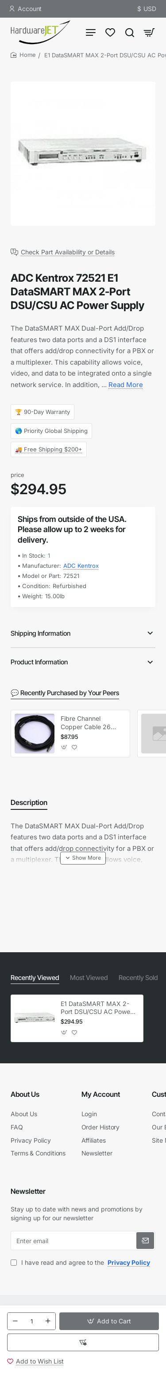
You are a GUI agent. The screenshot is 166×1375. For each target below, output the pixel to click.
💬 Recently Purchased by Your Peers (65, 693)
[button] (109, 1321)
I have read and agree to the (81, 1262)
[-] (15, 1321)
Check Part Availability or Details (68, 252)
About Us (25, 1094)
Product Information (39, 662)
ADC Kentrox (81, 565)
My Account (100, 1094)
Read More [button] (125, 384)
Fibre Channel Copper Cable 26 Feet (86, 723)
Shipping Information (40, 633)
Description (29, 802)
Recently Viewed (35, 977)
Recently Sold (138, 977)
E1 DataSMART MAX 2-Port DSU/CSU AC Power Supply (96, 1008)
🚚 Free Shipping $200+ (48, 449)
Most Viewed (89, 977)
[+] (47, 1321)
